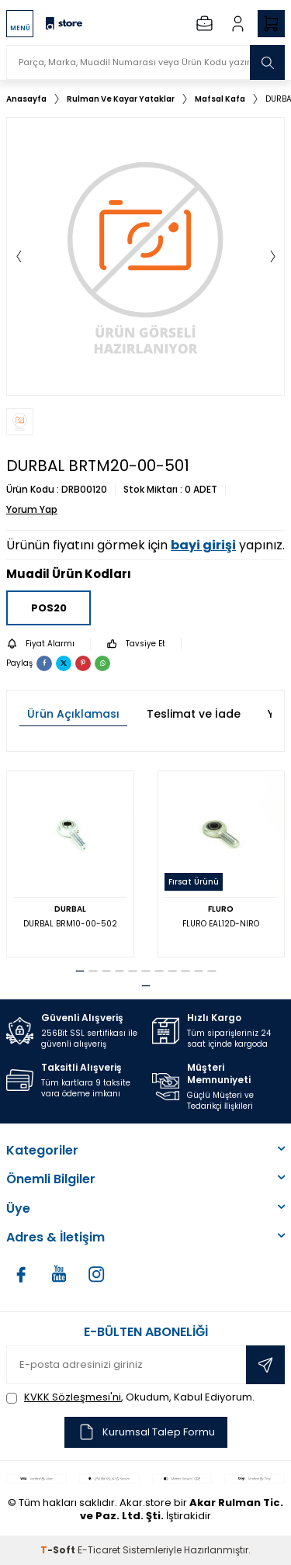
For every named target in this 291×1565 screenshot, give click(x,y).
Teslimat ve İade (194, 714)
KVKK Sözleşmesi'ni (72, 1397)
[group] (145, 256)
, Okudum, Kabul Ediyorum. (130, 1397)
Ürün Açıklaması (73, 714)
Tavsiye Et (135, 643)
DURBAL (70, 909)
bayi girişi (203, 545)
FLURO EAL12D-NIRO (220, 924)
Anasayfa (26, 99)
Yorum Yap (31, 510)
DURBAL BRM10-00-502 (70, 924)
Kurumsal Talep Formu (146, 1432)
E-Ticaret (99, 1549)
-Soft (59, 1549)
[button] (18, 256)
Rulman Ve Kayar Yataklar (121, 99)
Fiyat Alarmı (40, 643)
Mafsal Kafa (220, 99)
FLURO (221, 909)
